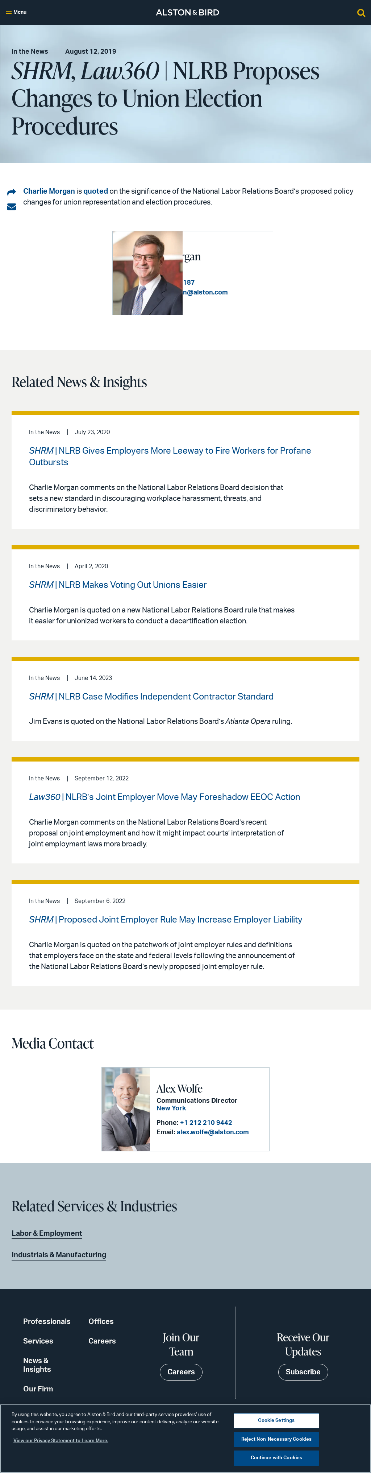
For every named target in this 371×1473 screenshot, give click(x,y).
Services (38, 1341)
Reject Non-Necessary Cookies (276, 1439)
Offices (101, 1321)
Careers (102, 1341)
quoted (95, 191)
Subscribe (303, 1372)
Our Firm (38, 1388)
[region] (185, 1438)
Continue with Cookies (277, 1458)
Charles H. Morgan (211, 252)
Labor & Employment (47, 1233)
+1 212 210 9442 (206, 1123)
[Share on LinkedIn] (11, 193)
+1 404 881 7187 (239, 285)
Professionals (47, 1321)
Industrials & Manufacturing (59, 1254)
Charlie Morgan (49, 191)
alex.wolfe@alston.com (213, 1132)
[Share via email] (11, 207)
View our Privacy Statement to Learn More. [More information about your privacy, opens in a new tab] (60, 1441)
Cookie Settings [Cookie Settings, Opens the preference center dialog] (276, 1420)
